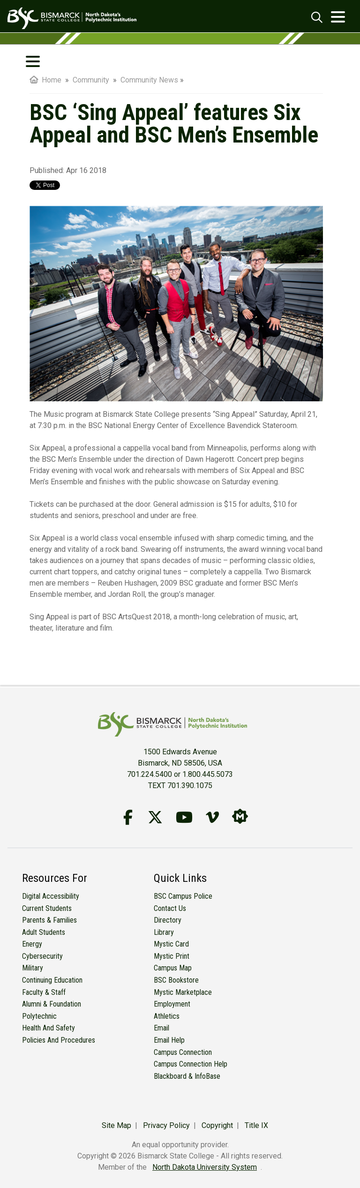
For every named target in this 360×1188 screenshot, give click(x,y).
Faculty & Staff (44, 992)
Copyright (217, 1125)
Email (161, 1027)
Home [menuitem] (45, 79)
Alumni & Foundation (51, 1004)
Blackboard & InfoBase (187, 1076)
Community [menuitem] (92, 79)
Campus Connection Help (190, 1064)
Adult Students (43, 932)
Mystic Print (171, 956)
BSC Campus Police (183, 896)
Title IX (256, 1125)
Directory (167, 920)
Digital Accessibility (50, 896)
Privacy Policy (166, 1125)
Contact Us (170, 908)
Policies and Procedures (58, 1040)
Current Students (47, 908)
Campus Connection (183, 1052)
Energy (32, 944)
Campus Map (173, 967)
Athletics (167, 1016)
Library (164, 932)
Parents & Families (49, 920)
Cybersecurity (42, 956)
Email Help (169, 1040)
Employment (172, 1004)
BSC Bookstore (176, 980)
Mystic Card (171, 944)
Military (32, 967)
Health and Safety (48, 1027)
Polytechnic (39, 1016)
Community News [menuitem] (149, 79)
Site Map (116, 1125)
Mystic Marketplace (183, 992)
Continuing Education (52, 980)
